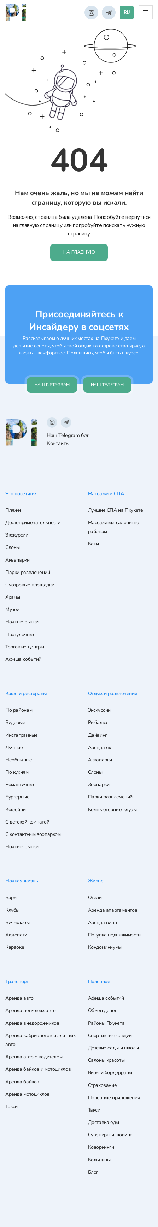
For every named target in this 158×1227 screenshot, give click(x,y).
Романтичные (20, 785)
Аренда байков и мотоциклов (38, 1069)
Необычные (18, 760)
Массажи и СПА (107, 494)
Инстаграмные (21, 735)
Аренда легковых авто (30, 1010)
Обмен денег (102, 1010)
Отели (95, 897)
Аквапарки (17, 560)
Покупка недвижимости (114, 935)
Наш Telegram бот (68, 435)
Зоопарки (99, 785)
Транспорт (18, 981)
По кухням (17, 773)
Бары (11, 897)
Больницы (99, 1159)
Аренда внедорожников (32, 1023)
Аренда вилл (102, 923)
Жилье (96, 881)
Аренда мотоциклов (27, 1094)
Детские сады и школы (113, 1048)
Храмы (12, 597)
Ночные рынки (21, 623)
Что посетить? (22, 494)
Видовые (15, 723)
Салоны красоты (106, 1060)
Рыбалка (97, 723)
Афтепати (16, 935)
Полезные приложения (114, 1097)
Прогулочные (20, 635)
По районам (18, 710)
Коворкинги (101, 1147)
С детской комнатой (27, 822)
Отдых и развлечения (114, 694)
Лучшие (14, 747)
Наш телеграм (107, 386)
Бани (93, 544)
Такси (11, 1106)
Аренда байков (22, 1081)
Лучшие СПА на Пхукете (115, 511)
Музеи (12, 610)
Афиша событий (23, 660)
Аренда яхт (100, 747)
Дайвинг (97, 735)
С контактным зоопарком (33, 835)
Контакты (58, 444)
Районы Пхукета (106, 1023)
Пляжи (13, 511)
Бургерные (17, 797)
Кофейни (15, 810)
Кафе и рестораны (27, 694)
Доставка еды (103, 1122)
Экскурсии (16, 535)
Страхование (102, 1085)
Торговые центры (24, 647)
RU (127, 12)
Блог (93, 1172)
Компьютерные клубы (112, 810)
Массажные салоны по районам (113, 527)
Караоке (14, 947)
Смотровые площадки (29, 585)
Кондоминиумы (105, 947)
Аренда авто (19, 998)
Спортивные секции (110, 1035)
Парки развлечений (27, 573)
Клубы (12, 910)
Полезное (100, 981)
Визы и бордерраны (110, 1073)
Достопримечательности (32, 523)
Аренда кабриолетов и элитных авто (40, 1040)
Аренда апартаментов (112, 910)
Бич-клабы (17, 923)
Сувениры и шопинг (110, 1135)
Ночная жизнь (22, 881)
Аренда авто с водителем (33, 1056)
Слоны (12, 548)
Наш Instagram (52, 386)
